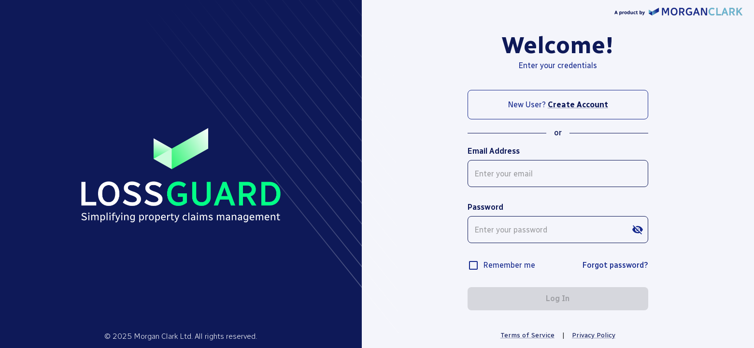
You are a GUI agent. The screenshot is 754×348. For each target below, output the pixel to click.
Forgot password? (615, 265)
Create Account (578, 104)
